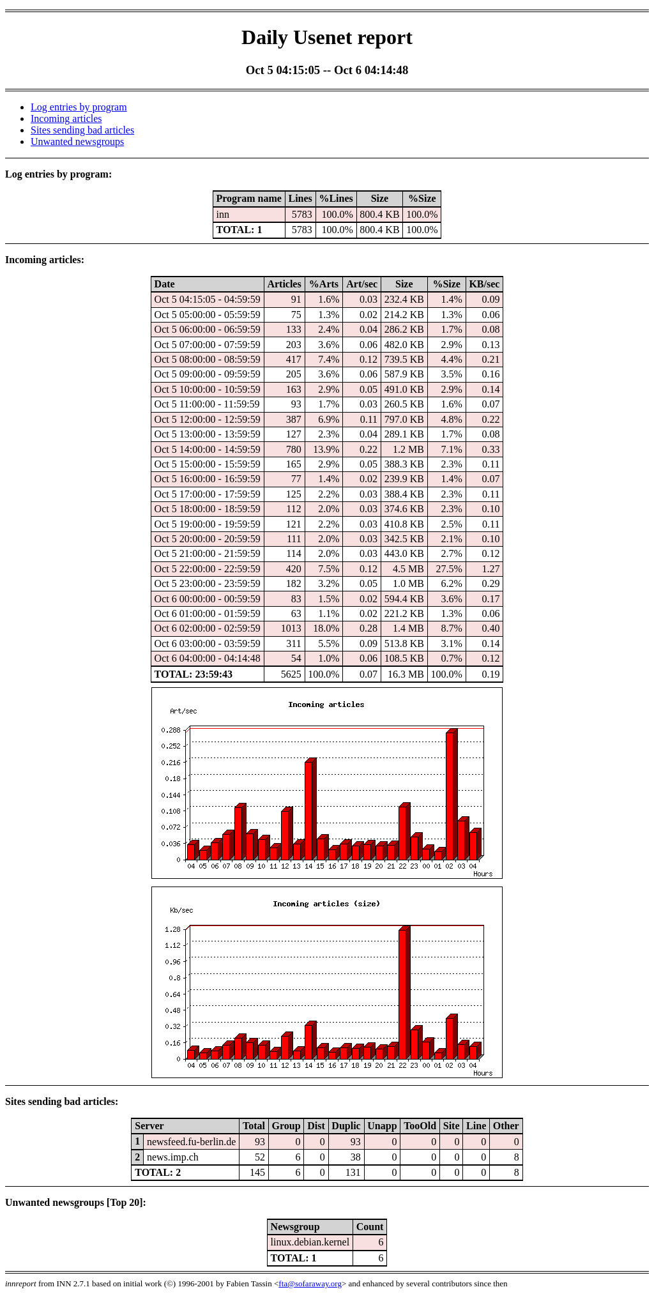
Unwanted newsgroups (77, 141)
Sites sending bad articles (82, 130)
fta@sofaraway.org (310, 1283)
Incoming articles (66, 118)
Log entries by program (79, 107)
